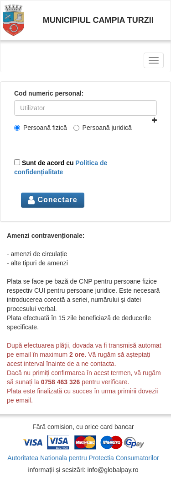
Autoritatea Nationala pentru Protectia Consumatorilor (83, 458)
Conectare (53, 200)
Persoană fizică (40, 127)
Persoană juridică (102, 127)
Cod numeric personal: (48, 93)
